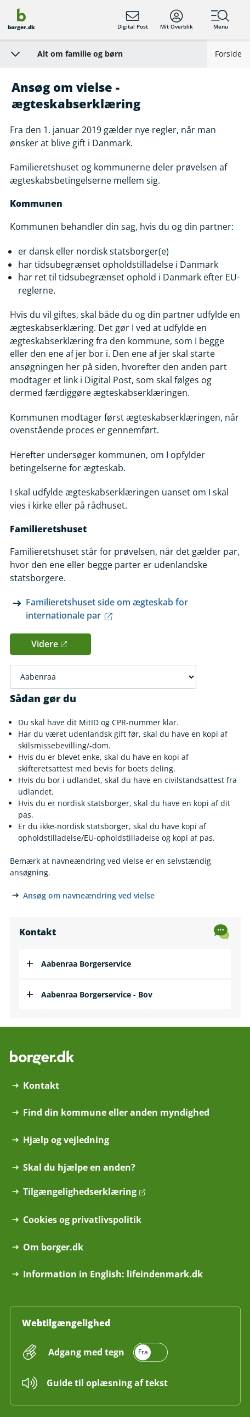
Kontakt (41, 1085)
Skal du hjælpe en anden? (79, 1167)
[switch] (107, 1352)
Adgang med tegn (86, 1352)
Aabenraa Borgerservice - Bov (96, 994)
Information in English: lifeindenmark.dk (113, 1274)
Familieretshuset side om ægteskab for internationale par (107, 608)
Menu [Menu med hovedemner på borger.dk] (220, 19)
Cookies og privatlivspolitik (82, 1220)
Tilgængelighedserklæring (80, 1192)
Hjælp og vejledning (66, 1140)
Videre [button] (44, 644)
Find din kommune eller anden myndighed (116, 1112)
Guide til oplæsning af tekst (107, 1383)
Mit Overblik (176, 19)
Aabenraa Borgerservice (86, 963)
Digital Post (132, 19)
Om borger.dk (53, 1247)
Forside (228, 53)
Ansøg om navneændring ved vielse (89, 895)
